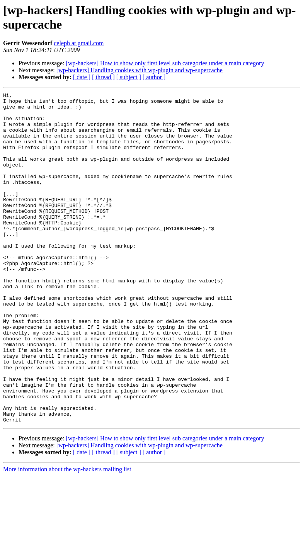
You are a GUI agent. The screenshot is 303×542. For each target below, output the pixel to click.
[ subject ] (128, 77)
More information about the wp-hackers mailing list (67, 535)
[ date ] (81, 77)
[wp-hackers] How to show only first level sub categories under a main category (165, 63)
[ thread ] (103, 77)
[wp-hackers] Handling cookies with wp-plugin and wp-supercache (139, 70)
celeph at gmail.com (79, 43)
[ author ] (154, 77)
